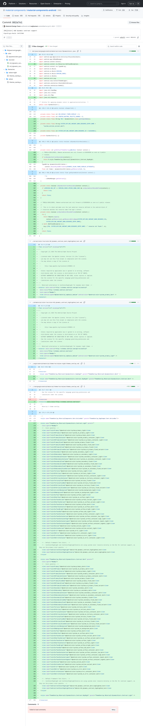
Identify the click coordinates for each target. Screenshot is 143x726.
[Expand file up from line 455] (36, 143)
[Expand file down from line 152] (36, 140)
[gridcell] (86, 54)
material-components (16, 10)
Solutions (23, 3)
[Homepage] (4, 3)
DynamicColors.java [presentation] (15, 57)
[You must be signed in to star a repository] (133, 10)
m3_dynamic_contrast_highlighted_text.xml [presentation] (24, 66)
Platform (13, 3)
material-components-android (41, 10)
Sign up (131, 3)
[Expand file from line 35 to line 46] (36, 88)
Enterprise (58, 3)
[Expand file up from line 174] (36, 414)
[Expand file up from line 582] (36, 174)
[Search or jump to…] (103, 3)
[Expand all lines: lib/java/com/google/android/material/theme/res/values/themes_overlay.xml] (86, 386)
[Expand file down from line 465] (36, 171)
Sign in (123, 3)
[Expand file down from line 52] (36, 107)
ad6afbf (122, 37)
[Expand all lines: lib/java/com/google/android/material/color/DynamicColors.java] (84, 51)
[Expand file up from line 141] (36, 109)
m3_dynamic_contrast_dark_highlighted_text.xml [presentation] (25, 63)
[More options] (138, 51)
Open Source (46, 3)
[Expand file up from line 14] (36, 390)
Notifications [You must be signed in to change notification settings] (108, 10)
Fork (120, 10)
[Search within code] (120, 46)
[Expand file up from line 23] (36, 54)
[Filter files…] (14, 46)
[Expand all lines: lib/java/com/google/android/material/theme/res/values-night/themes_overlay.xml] (86, 363)
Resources (34, 3)
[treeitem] (14, 66)
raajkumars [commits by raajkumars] (34, 26)
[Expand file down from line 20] (36, 411)
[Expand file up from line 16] (36, 367)
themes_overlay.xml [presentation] (16, 76)
